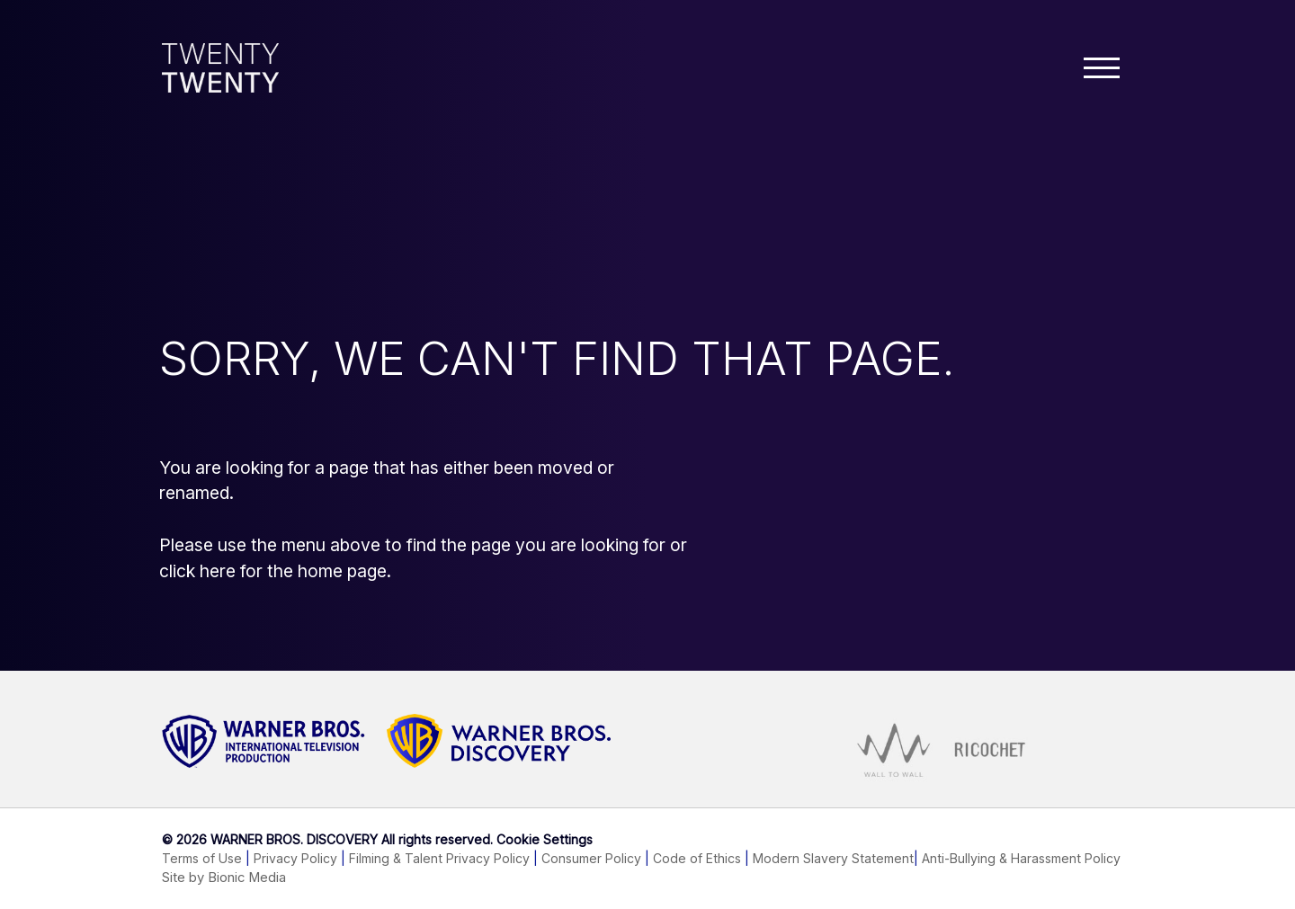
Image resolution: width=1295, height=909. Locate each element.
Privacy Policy (295, 858)
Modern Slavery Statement (833, 858)
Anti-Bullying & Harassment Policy (1021, 858)
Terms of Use (202, 858)
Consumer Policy (591, 858)
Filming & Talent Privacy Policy (439, 858)
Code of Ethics (697, 858)
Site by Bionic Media (224, 877)
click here (197, 571)
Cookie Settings (544, 839)
